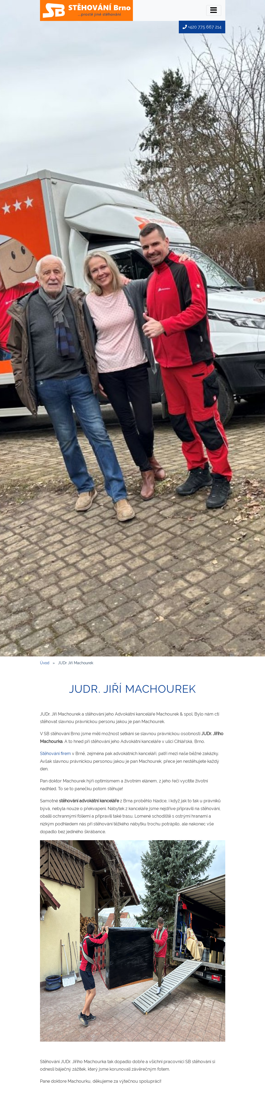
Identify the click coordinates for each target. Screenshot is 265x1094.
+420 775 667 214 (202, 27)
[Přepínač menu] (213, 10)
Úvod (44, 662)
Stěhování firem (55, 753)
